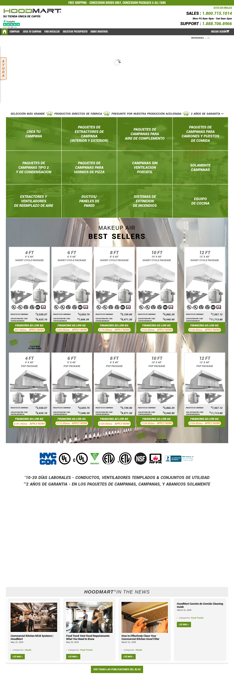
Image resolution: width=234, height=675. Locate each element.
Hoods (28, 650)
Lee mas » (18, 656)
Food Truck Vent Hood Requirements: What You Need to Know (88, 637)
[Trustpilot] (12, 23)
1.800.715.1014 (217, 13)
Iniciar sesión (218, 31)
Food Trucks (86, 650)
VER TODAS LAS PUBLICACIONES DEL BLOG (117, 669)
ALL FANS (160, 3)
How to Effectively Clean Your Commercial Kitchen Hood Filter (140, 637)
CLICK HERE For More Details (34, 347)
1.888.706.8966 (217, 23)
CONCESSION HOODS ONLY (105, 3)
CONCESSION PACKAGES (137, 3)
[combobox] (201, 38)
